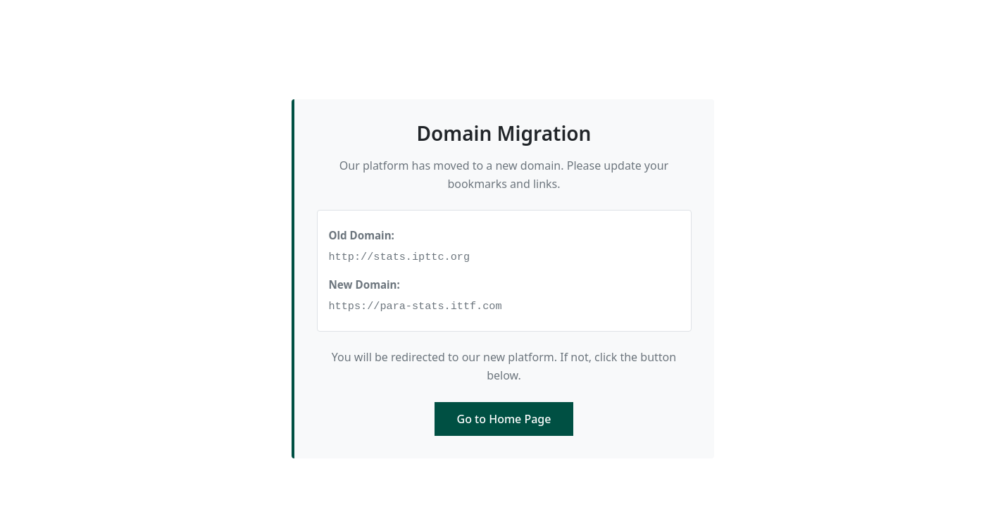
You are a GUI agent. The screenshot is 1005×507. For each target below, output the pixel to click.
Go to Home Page (504, 419)
